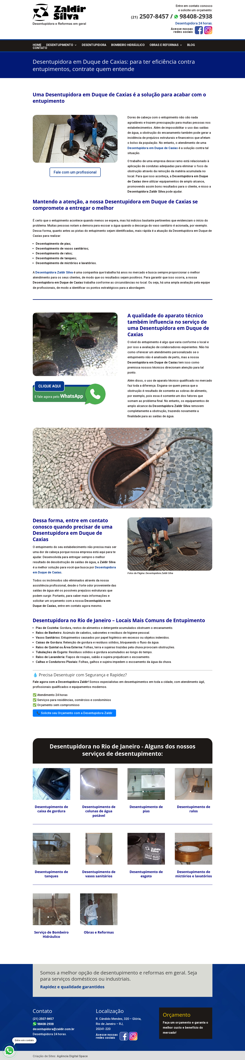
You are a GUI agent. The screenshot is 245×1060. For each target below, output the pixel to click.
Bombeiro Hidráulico (128, 43)
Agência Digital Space (72, 1054)
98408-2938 (193, 16)
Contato (40, 46)
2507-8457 (150, 16)
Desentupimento (59, 43)
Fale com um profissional (75, 170)
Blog (191, 43)
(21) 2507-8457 (43, 1017)
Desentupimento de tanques (51, 872)
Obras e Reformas (164, 43)
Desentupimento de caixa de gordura (51, 807)
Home (37, 43)
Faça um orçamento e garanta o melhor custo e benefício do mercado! (185, 1026)
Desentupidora (94, 43)
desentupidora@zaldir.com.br (53, 1027)
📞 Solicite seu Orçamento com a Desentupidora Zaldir (74, 711)
